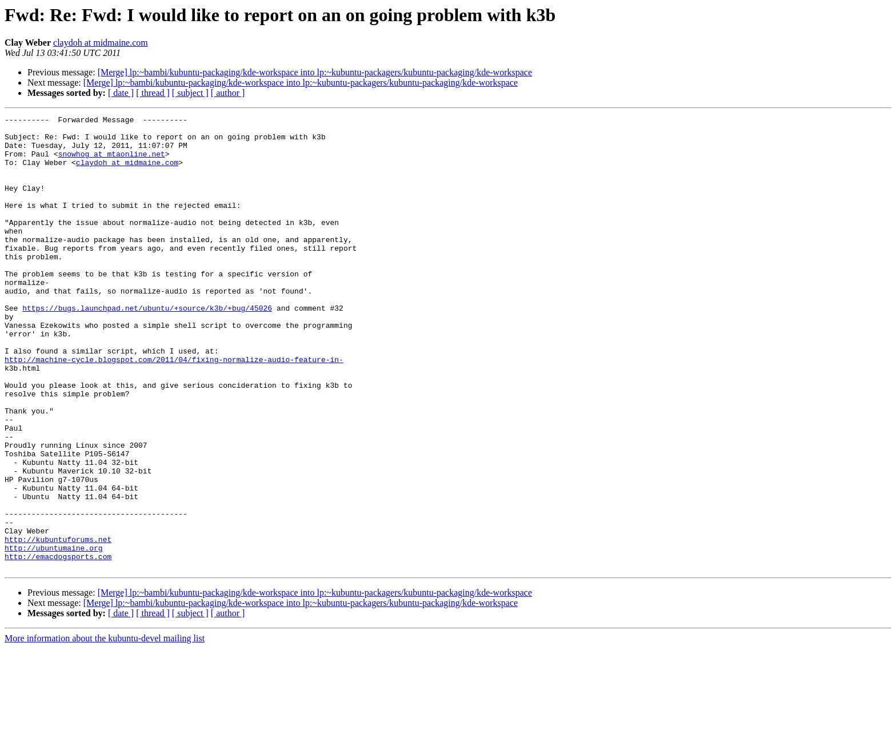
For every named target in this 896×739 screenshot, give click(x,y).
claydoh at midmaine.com (100, 42)
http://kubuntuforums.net (58, 625)
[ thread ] (153, 93)
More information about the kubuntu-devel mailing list (105, 729)
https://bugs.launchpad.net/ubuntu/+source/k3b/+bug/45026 (147, 347)
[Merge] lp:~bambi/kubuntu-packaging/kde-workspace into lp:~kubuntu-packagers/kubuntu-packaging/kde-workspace (315, 72)
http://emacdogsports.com (58, 645)
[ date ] (121, 93)
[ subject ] (190, 93)
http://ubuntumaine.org (54, 635)
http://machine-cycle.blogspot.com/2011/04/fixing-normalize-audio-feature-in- (174, 409)
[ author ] (228, 93)
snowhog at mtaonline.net (111, 162)
